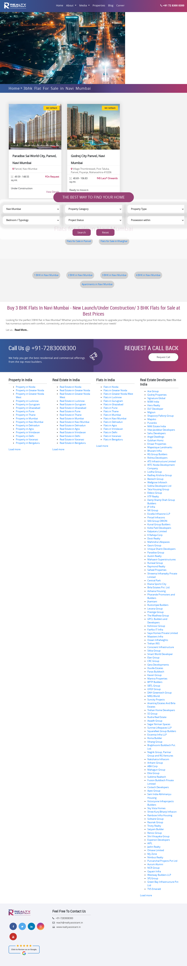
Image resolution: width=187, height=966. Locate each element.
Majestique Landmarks (159, 447)
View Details (52, 191)
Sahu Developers (156, 433)
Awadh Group (154, 720)
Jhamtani (152, 601)
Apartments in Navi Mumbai (97, 284)
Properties (99, 5)
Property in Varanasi (27, 439)
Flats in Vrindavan (113, 428)
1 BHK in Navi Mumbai (46, 275)
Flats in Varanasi (112, 436)
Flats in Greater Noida (115, 390)
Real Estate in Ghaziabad (73, 407)
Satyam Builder (155, 829)
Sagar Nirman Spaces (158, 724)
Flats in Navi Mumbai (115, 418)
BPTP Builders (154, 682)
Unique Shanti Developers (161, 548)
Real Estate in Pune (70, 411)
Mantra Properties (157, 678)
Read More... (21, 329)
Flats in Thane (111, 411)
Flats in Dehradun (113, 422)
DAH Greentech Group (159, 692)
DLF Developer (155, 408)
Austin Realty (154, 556)
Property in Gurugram (28, 404)
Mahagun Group (156, 769)
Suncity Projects (156, 699)
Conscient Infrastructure (160, 647)
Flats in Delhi (110, 432)
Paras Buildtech (155, 671)
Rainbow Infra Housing (159, 815)
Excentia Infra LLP (157, 734)
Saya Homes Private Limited (162, 633)
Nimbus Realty (155, 857)
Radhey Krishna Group (159, 475)
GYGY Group (154, 689)
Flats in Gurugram (113, 401)
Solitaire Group (155, 818)
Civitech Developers (158, 787)
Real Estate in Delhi (70, 436)
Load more (14, 449)
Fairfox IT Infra (155, 629)
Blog (110, 5)
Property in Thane (25, 414)
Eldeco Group (154, 492)
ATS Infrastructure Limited (161, 461)
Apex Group (153, 790)
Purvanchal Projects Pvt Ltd (162, 860)
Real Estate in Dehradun (73, 425)
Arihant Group (155, 762)
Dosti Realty (153, 538)
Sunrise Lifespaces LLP (159, 727)
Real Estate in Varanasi (72, 439)
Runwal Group (155, 563)
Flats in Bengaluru (113, 439)
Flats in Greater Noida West (118, 393)
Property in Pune (25, 411)
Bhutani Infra (154, 450)
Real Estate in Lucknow (72, 401)
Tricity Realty (154, 825)
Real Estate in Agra (70, 428)
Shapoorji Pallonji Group (160, 415)
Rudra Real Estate (156, 717)
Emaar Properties (156, 443)
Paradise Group (155, 552)
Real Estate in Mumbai (72, 418)
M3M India (153, 401)
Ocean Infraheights (157, 640)
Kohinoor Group (156, 626)
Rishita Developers (157, 457)
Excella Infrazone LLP (158, 513)
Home (59, 5)
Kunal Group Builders (158, 524)
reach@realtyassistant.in (69, 922)
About (70, 5)
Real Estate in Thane (70, 414)
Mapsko (151, 419)
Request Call (163, 357)
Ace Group (153, 391)
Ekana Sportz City (156, 584)
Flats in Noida (111, 386)
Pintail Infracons (156, 517)
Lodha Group (154, 471)
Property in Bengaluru (28, 443)
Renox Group (154, 832)
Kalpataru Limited (157, 531)
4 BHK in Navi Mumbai (148, 275)
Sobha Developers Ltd (159, 485)
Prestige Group (155, 612)
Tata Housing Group (158, 489)
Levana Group (155, 608)
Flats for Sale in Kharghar (114, 241)
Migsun (151, 412)
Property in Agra (25, 428)
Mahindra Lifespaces (158, 542)
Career (120, 5)
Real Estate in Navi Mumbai (74, 422)
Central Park (154, 580)
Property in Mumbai (27, 418)
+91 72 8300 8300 (172, 5)
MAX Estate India (156, 426)
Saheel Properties (156, 569)
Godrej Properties (157, 394)
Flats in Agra (110, 425)
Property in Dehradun (28, 425)
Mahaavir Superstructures (161, 559)
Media (83, 5)
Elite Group (153, 773)
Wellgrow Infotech (157, 482)
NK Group (152, 510)
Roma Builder (154, 738)
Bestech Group (155, 479)
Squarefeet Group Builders (161, 731)
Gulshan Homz (155, 440)
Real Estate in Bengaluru (73, 443)
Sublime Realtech (156, 776)
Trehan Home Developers (161, 710)
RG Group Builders (157, 454)
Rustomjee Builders (157, 605)
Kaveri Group (154, 675)
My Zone (152, 854)
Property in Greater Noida (30, 390)
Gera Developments (158, 664)
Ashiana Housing (156, 591)
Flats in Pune (110, 407)
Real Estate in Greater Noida (75, 390)
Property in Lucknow (27, 401)
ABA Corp (152, 766)
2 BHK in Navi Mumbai (80, 275)
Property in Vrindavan (28, 432)
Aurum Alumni (155, 864)
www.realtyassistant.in (68, 927)
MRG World (153, 696)
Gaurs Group (154, 545)
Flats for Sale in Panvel (79, 241)
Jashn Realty (154, 846)
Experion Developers (158, 839)
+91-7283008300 (53, 348)
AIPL (149, 843)
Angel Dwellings (155, 436)
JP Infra (151, 506)
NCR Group (153, 867)
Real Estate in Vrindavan (73, 432)
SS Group (152, 713)
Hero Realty (153, 405)
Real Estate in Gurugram (73, 404)
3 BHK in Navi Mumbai (114, 275)
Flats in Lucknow (113, 397)
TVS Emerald (154, 889)
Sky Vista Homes (156, 808)
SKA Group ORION (157, 521)
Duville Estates (155, 668)
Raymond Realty (156, 566)
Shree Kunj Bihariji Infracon (162, 811)
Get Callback (51, 108)
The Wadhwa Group (158, 615)
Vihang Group (154, 741)
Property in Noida (25, 386)
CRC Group (153, 661)
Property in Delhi (25, 436)
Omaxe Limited (155, 850)
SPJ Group (152, 878)
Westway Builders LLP (159, 875)
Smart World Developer (160, 654)
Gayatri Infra (154, 871)
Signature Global (156, 398)
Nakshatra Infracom (158, 759)
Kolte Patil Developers (159, 527)
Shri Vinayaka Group (158, 836)
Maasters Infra (155, 636)
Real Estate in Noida (70, 386)
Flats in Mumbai (112, 414)
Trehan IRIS (153, 643)
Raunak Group (155, 822)
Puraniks (152, 422)
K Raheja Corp (155, 535)
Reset (105, 232)
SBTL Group (153, 685)
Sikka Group (154, 650)
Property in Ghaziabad (28, 407)
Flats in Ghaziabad (113, 404)
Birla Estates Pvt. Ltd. (158, 587)
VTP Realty (153, 496)
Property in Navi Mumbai (29, 422)
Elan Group (153, 657)
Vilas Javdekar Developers (161, 429)
